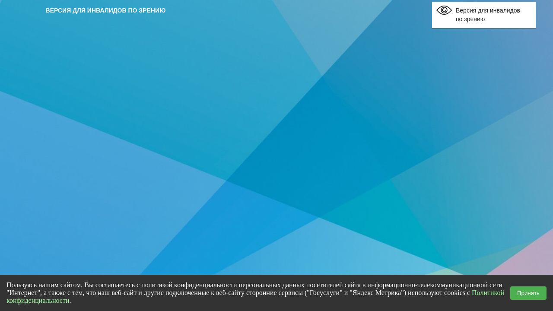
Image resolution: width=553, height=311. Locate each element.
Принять (528, 293)
